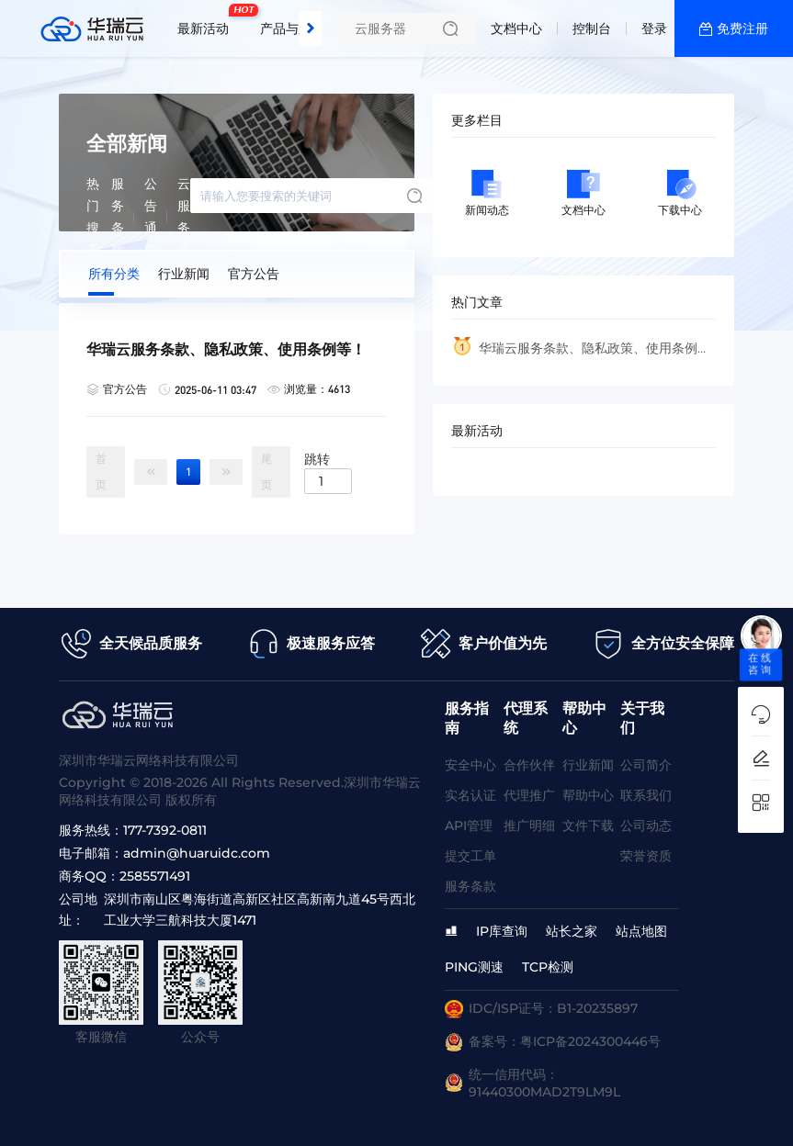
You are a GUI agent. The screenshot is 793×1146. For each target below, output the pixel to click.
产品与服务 (292, 28)
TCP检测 (547, 967)
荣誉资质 (646, 856)
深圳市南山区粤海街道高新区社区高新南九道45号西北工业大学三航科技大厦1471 (259, 909)
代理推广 (529, 795)
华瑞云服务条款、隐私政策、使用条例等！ (574, 353)
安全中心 (470, 765)
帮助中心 (588, 795)
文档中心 (516, 28)
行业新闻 (184, 273)
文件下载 (588, 825)
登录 (654, 28)
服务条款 (117, 216)
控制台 (591, 28)
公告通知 (150, 216)
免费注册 (742, 28)
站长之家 (571, 931)
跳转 (317, 458)
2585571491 (154, 876)
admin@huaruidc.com (196, 853)
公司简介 (646, 765)
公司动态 (646, 825)
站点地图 (641, 931)
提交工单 (470, 856)
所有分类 (114, 273)
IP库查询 (501, 931)
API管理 (469, 825)
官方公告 (253, 273)
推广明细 (529, 825)
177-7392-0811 (165, 830)
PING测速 (474, 967)
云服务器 (183, 216)
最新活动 (207, 21)
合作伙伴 (529, 765)
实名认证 (470, 795)
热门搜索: (94, 216)
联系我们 (646, 795)
